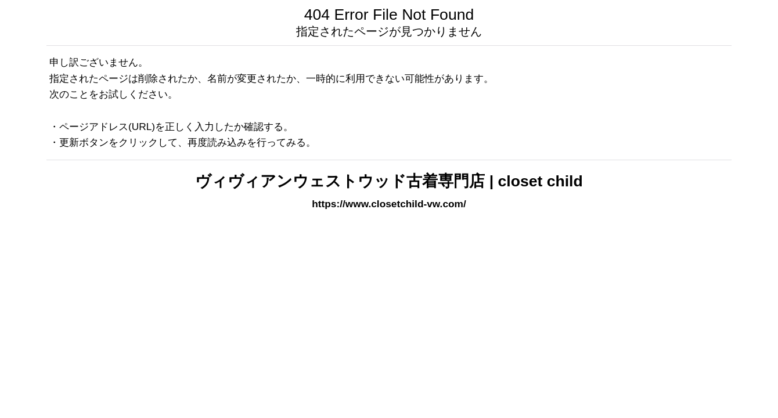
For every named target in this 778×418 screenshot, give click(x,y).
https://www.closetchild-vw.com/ (389, 204)
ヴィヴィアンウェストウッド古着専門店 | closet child (388, 181)
